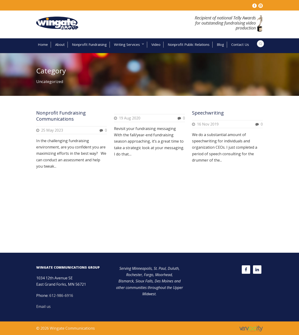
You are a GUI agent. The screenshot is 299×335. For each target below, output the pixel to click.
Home (43, 44)
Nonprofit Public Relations (189, 44)
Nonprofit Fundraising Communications (61, 116)
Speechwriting (208, 113)
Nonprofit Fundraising (89, 44)
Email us (43, 306)
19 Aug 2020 (129, 118)
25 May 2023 (52, 130)
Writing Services (127, 44)
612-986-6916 (61, 295)
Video (155, 44)
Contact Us (240, 44)
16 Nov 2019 (208, 124)
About (60, 44)
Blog (220, 44)
